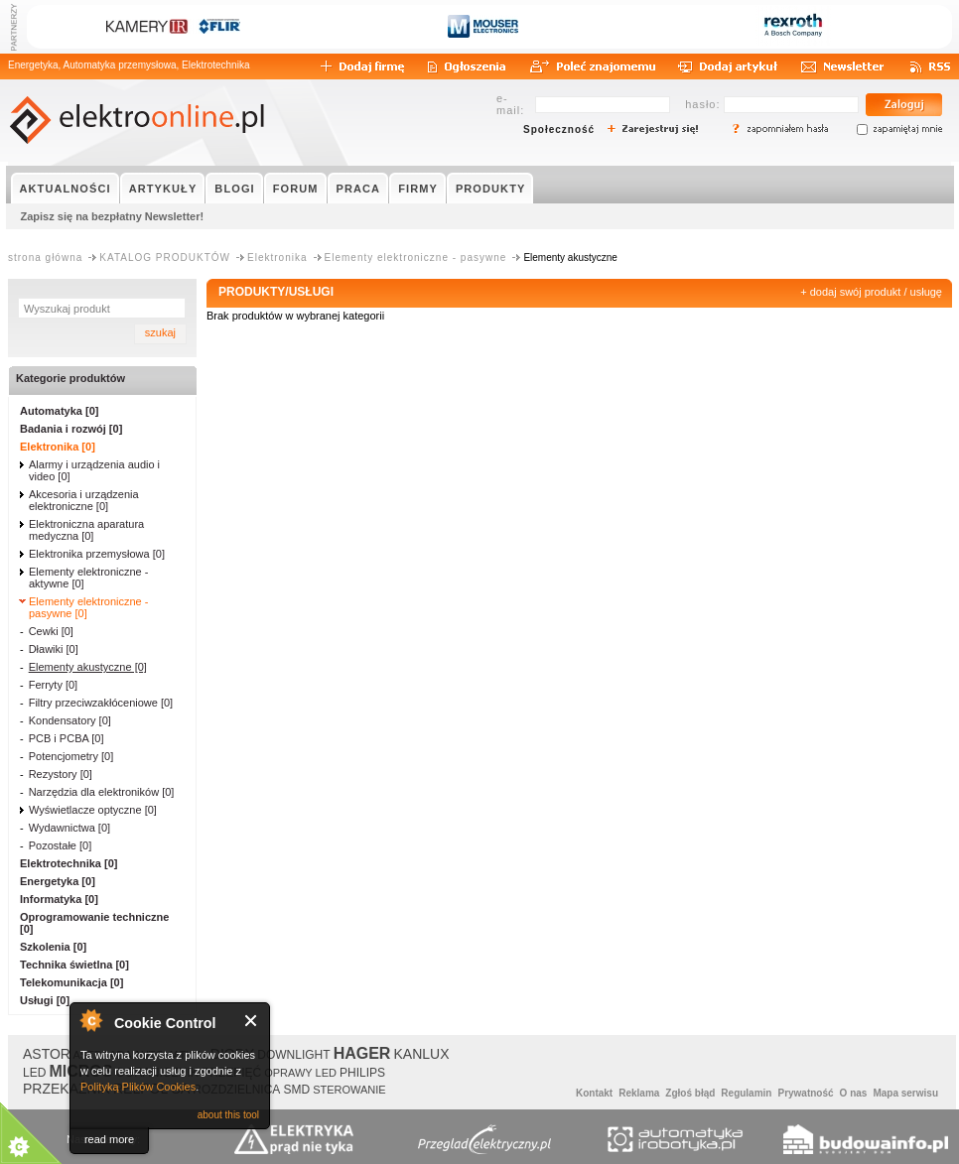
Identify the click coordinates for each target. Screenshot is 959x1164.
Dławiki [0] (53, 649)
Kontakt (594, 1093)
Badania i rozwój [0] (71, 429)
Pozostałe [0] (60, 845)
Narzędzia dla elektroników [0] (102, 792)
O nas (854, 1093)
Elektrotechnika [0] (68, 863)
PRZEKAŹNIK (66, 1089)
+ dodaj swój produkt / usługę (871, 292)
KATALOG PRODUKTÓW (164, 257)
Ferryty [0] (53, 685)
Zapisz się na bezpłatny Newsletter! (113, 216)
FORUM (296, 188)
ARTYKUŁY (163, 188)
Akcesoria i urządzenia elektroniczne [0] (84, 500)
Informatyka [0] (59, 899)
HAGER (362, 1053)
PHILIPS (362, 1073)
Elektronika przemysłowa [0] (97, 554)
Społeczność (559, 129)
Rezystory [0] (60, 774)
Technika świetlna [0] (74, 964)
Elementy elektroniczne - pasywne (416, 257)
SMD (296, 1090)
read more (109, 1139)
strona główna (45, 257)
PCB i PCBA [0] (66, 738)
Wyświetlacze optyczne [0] (93, 810)
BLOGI (234, 188)
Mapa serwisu (905, 1093)
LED (34, 1073)
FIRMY (418, 188)
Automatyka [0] (59, 411)
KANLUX (421, 1054)
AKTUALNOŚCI (65, 188)
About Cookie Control (90, 1020)
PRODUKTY (491, 188)
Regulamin (746, 1093)
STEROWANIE (349, 1090)
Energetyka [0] (57, 881)
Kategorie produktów (70, 378)
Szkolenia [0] (53, 947)
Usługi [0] (44, 1000)
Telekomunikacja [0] (71, 982)
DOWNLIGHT (293, 1055)
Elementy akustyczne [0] (88, 667)
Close (251, 1020)
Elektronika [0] (57, 447)
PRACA (359, 188)
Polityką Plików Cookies (138, 1087)
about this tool (228, 1114)
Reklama (638, 1093)
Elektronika (277, 257)
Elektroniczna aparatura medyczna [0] (86, 530)
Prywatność (805, 1093)
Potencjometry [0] (71, 756)
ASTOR (46, 1054)
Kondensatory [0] (70, 720)
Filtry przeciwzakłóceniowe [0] (101, 703)
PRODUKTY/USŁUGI (276, 292)
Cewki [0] (51, 631)
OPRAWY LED (300, 1073)
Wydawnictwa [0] (69, 828)
